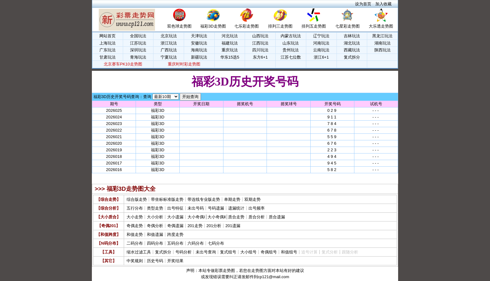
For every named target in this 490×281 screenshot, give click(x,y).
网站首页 (107, 36)
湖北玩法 (352, 43)
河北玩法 (230, 36)
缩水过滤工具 (139, 252)
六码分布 (196, 243)
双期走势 (252, 199)
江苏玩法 (138, 43)
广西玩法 (169, 50)
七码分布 (216, 243)
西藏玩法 (352, 50)
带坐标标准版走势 (167, 199)
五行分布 (135, 208)
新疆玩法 (199, 57)
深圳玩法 (138, 50)
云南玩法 (321, 50)
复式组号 (228, 252)
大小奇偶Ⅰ (196, 217)
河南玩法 (321, 43)
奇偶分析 (155, 225)
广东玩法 (107, 50)
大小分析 (155, 217)
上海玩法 (107, 43)
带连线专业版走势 (204, 199)
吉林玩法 (352, 36)
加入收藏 (383, 4)
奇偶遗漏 (175, 225)
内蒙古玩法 (291, 36)
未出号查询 (206, 252)
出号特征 (175, 208)
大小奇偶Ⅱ (217, 217)
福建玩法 (230, 43)
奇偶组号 (269, 252)
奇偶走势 (135, 225)
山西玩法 (260, 36)
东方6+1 (260, 57)
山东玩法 (290, 43)
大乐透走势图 (381, 26)
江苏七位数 (291, 57)
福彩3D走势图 (213, 26)
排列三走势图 (280, 26)
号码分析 (183, 252)
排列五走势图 (314, 26)
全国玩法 (138, 36)
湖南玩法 (382, 43)
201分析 (214, 225)
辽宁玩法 (321, 36)
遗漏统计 (236, 208)
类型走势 (155, 208)
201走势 (195, 225)
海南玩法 (199, 50)
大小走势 (135, 217)
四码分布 (155, 243)
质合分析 (256, 217)
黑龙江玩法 (382, 36)
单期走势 (232, 199)
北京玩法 (169, 36)
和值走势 (135, 234)
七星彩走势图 (347, 26)
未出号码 (196, 208)
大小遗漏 (175, 217)
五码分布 (175, 243)
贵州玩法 (290, 50)
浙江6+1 (321, 57)
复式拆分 (352, 57)
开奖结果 (175, 260)
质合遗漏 (277, 217)
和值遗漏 (155, 234)
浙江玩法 (169, 43)
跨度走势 (175, 234)
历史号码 (155, 260)
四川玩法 (260, 50)
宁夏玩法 (169, 57)
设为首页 (363, 4)
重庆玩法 (230, 50)
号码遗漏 (216, 208)
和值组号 (289, 252)
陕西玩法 (382, 50)
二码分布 (135, 243)
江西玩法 (260, 43)
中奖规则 (135, 260)
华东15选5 (229, 57)
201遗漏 (232, 225)
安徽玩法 (199, 43)
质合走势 (236, 217)
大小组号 (248, 252)
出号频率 (256, 208)
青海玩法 (138, 57)
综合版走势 (137, 199)
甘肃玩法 (107, 57)
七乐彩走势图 (246, 26)
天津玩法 (199, 36)
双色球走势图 (179, 26)
